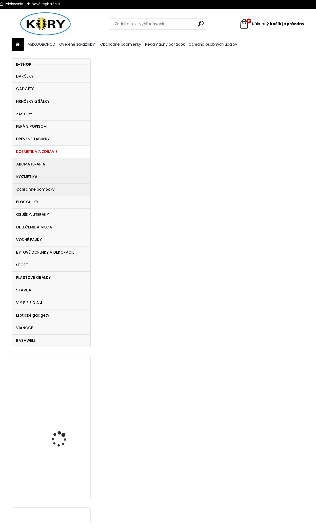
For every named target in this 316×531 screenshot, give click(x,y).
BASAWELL (26, 340)
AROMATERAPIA (30, 164)
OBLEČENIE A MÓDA (34, 227)
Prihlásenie (14, 3)
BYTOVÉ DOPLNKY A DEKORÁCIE (45, 252)
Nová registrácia (46, 3)
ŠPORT (22, 264)
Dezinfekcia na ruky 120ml (61, 390)
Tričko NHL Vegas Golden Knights (66, 475)
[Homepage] (18, 44)
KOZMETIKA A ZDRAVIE (37, 151)
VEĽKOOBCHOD (41, 44)
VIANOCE (24, 327)
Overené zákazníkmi (77, 44)
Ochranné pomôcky (35, 189)
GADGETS (25, 88)
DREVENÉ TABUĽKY (33, 139)
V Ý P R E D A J (29, 302)
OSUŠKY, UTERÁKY (32, 214)
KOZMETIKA (27, 176)
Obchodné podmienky (120, 44)
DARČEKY (24, 76)
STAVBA (23, 290)
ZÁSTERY (24, 114)
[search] (201, 23)
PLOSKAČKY (27, 201)
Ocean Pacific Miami (62, 430)
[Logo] (45, 24)
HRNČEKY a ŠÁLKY (32, 101)
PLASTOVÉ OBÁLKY (33, 277)
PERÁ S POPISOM (31, 126)
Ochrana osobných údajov (213, 44)
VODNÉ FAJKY (29, 239)
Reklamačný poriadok (165, 44)
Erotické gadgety (32, 315)
